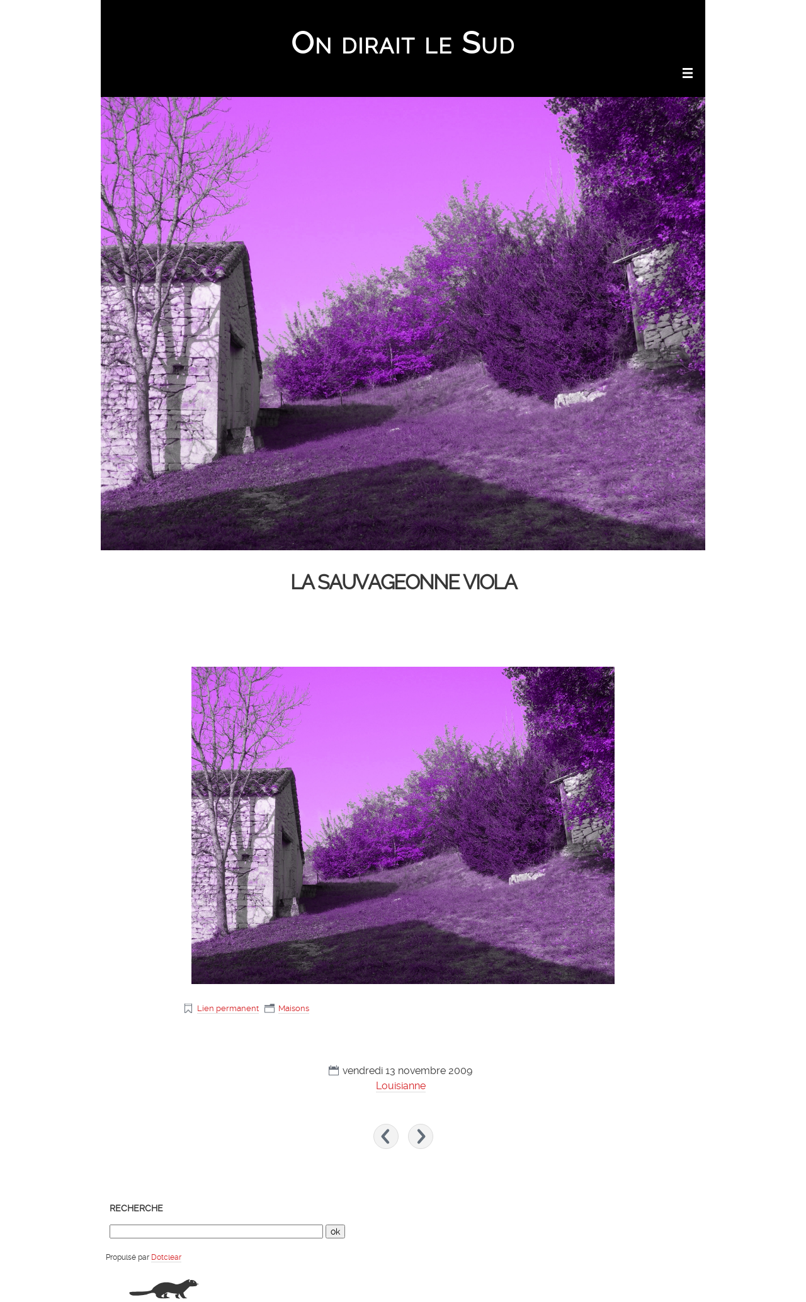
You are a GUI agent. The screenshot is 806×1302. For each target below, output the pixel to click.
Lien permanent (228, 1008)
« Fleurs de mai (386, 1136)
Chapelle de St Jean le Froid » (420, 1136)
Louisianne (401, 1086)
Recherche (136, 1208)
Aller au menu (599, 16)
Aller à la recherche (667, 16)
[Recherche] (216, 1231)
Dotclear (166, 1257)
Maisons (293, 1008)
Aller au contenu (536, 16)
